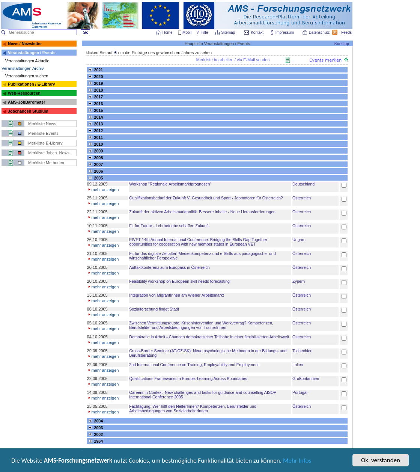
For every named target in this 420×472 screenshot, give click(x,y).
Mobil (186, 32)
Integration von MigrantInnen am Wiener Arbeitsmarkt (176, 295)
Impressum (285, 32)
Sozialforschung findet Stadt (154, 309)
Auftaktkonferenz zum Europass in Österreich (169, 267)
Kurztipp (341, 43)
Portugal (299, 392)
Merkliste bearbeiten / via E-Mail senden (233, 59)
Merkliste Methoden (46, 162)
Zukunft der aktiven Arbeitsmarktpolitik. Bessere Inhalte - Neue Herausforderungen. (203, 212)
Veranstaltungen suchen (26, 76)
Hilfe (204, 32)
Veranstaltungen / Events (32, 52)
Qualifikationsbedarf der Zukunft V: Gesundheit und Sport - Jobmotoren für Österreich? (206, 198)
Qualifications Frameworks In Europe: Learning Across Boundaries (188, 378)
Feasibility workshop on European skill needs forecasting (179, 281)
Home (168, 32)
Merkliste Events (43, 133)
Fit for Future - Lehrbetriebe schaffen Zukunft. (169, 225)
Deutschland (303, 184)
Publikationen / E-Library (31, 84)
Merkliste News (42, 123)
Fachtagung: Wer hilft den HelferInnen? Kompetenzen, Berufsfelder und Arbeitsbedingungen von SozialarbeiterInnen (192, 408)
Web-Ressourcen (24, 93)
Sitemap (228, 32)
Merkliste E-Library (45, 143)
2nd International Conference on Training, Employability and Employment (194, 364)
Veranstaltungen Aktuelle (27, 61)
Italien (297, 364)
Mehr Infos (297, 461)
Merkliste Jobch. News (48, 153)
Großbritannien (305, 378)
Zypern (298, 281)
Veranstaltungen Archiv (23, 68)
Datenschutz (320, 32)
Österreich (301, 198)
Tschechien (302, 350)
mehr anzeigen (103, 189)
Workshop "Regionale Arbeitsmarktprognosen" (170, 184)
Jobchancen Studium (28, 111)
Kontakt (257, 32)
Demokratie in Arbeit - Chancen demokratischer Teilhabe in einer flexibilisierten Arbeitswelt (209, 337)
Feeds (346, 32)
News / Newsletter (25, 43)
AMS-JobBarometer (26, 102)
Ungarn (299, 239)
